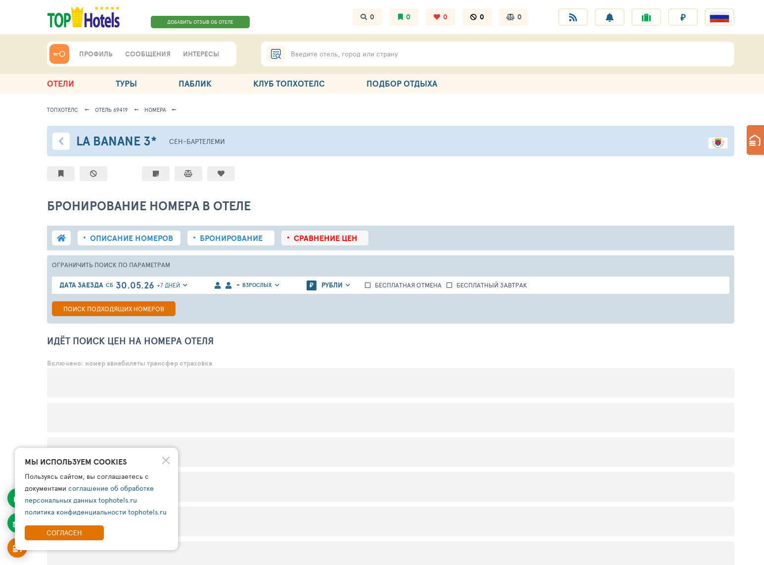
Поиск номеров (113, 308)
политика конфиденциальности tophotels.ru (96, 512)
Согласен (64, 532)
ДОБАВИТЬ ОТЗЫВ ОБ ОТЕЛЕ (200, 21)
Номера (155, 109)
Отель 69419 (111, 109)
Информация (70, 552)
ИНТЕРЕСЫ (201, 54)
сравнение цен (326, 238)
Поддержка (200, 552)
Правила (136, 552)
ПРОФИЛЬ (96, 54)
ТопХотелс (62, 109)
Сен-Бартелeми (197, 141)
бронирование (231, 238)
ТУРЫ (126, 83)
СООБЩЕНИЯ (148, 54)
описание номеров (131, 238)
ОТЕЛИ (60, 83)
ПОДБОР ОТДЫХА (401, 83)
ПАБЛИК (195, 83)
